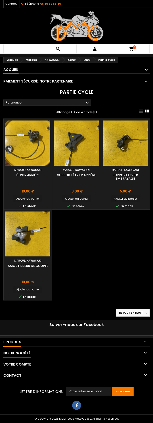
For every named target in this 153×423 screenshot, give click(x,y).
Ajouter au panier (28, 199)
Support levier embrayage (125, 177)
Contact (11, 4)
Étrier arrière (27, 175)
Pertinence (48, 103)
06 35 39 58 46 (50, 4)
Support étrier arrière (76, 175)
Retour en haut (133, 313)
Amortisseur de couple (28, 266)
